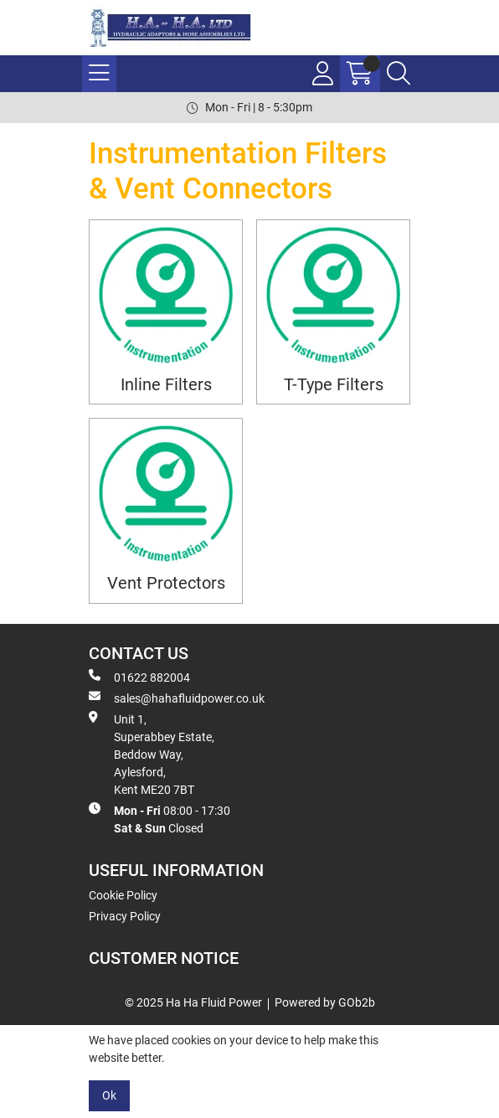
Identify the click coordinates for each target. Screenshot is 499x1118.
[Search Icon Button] (398, 73)
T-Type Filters (333, 384)
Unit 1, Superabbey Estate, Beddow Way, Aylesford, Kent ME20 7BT (151, 753)
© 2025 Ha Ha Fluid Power (193, 1002)
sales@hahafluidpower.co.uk (177, 697)
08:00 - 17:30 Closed (159, 818)
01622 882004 (139, 676)
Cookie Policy (123, 895)
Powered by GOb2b (325, 1002)
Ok (109, 1095)
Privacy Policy (125, 916)
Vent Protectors (166, 583)
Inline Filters (166, 384)
